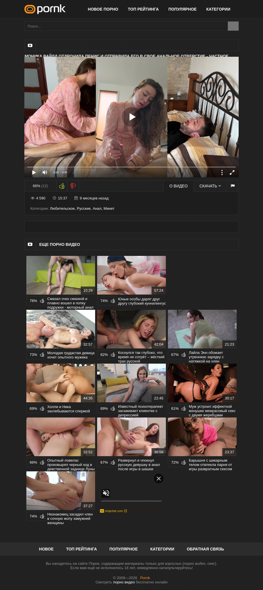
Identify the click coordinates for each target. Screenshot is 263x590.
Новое (46, 549)
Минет (109, 208)
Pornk (145, 578)
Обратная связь (205, 549)
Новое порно (103, 9)
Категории (218, 9)
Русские (84, 208)
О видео (178, 186)
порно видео (124, 582)
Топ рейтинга (143, 9)
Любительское (62, 208)
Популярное (182, 9)
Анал (97, 208)
